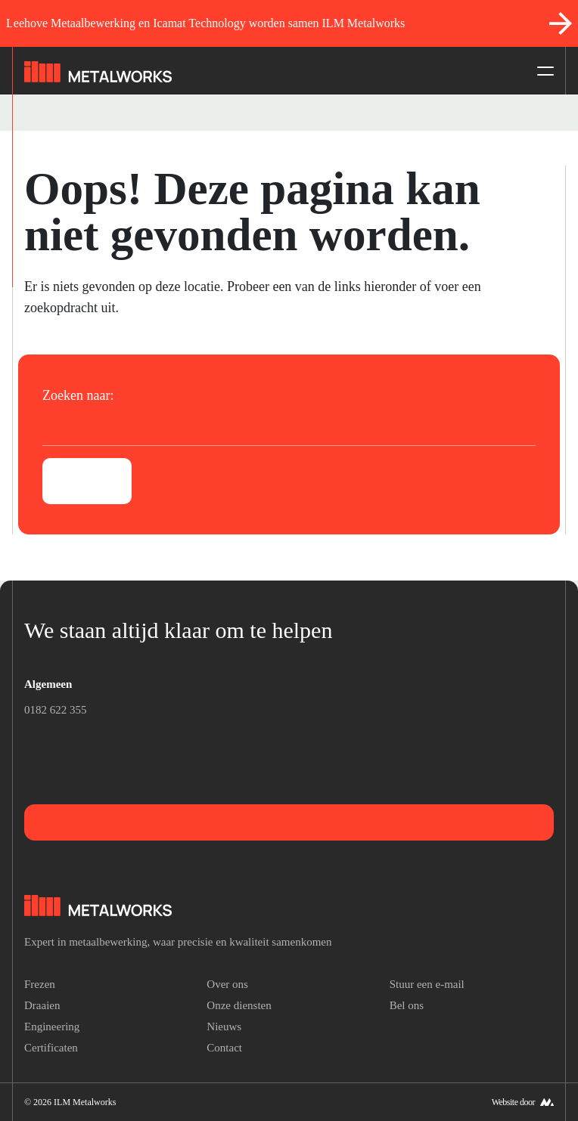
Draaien (42, 1005)
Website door (513, 1102)
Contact (224, 1048)
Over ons (227, 984)
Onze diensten (239, 1005)
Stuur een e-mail (427, 984)
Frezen (39, 984)
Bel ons (407, 1005)
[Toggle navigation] (541, 71)
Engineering (51, 1026)
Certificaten (51, 1048)
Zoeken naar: (77, 395)
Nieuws (224, 1026)
